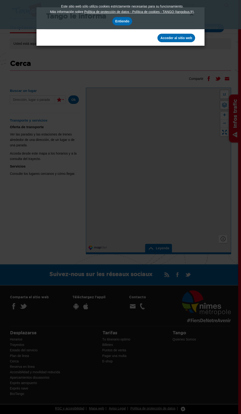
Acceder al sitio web (176, 38)
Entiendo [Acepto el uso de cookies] (122, 21)
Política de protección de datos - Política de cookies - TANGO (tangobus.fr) (139, 12)
